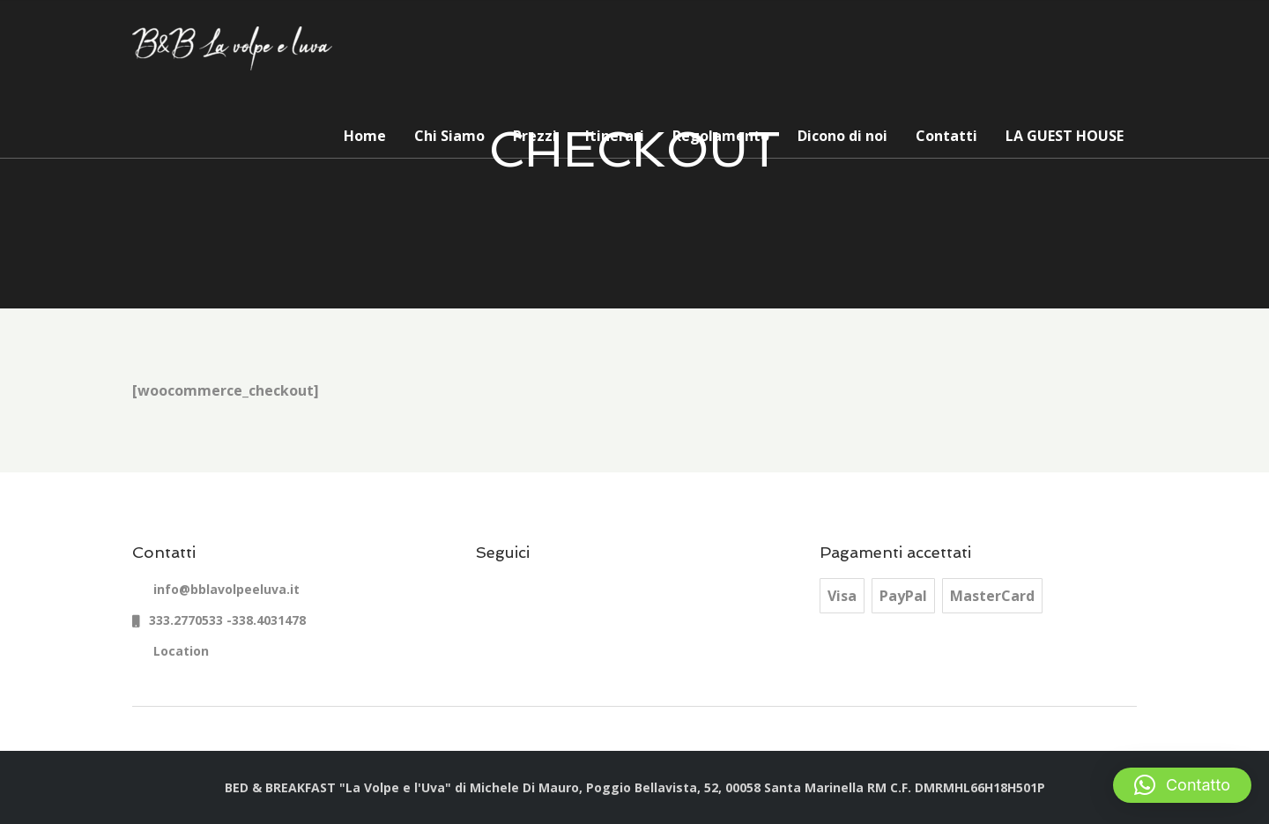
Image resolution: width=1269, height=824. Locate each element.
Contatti (946, 135)
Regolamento (720, 135)
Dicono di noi (842, 135)
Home (365, 135)
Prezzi (535, 135)
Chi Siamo (449, 135)
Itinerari (614, 135)
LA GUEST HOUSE (1065, 135)
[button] (1182, 785)
